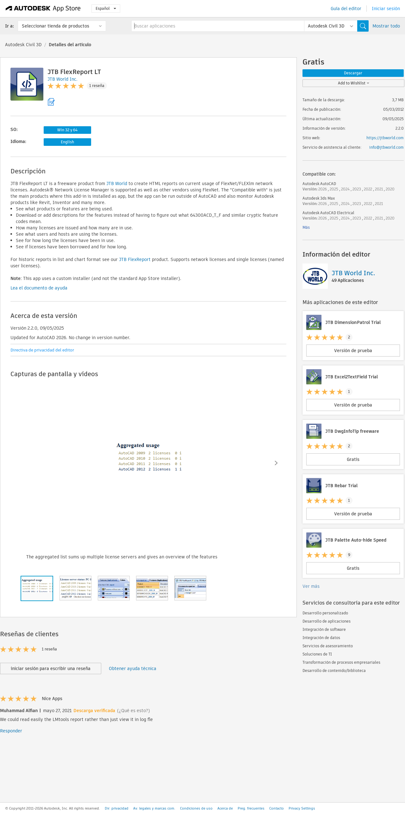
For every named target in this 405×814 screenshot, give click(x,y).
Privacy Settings (302, 808)
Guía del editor (346, 8)
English (67, 142)
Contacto (276, 808)
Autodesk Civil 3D (23, 44)
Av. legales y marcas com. (154, 808)
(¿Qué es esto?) (133, 710)
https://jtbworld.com (385, 137)
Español (106, 8)
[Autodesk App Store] (43, 8)
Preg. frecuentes (251, 808)
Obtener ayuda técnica (132, 668)
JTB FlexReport (135, 259)
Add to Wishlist (353, 83)
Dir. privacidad (116, 808)
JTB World (116, 183)
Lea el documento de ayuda (38, 288)
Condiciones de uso (196, 808)
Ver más (311, 586)
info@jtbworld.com (386, 147)
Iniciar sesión (386, 8)
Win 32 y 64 (67, 130)
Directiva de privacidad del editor (42, 350)
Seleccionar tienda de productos (55, 26)
